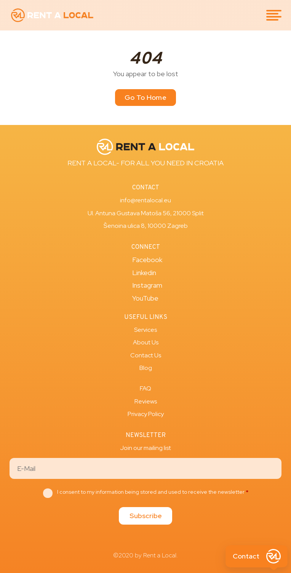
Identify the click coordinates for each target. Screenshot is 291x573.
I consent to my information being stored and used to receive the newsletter (152, 491)
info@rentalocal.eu (145, 200)
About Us (145, 342)
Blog (145, 368)
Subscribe (146, 515)
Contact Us (145, 355)
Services (145, 330)
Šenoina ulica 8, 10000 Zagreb (146, 226)
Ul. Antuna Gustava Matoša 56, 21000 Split (146, 213)
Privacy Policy (146, 414)
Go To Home (145, 97)
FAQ (145, 388)
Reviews (145, 401)
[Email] (145, 468)
